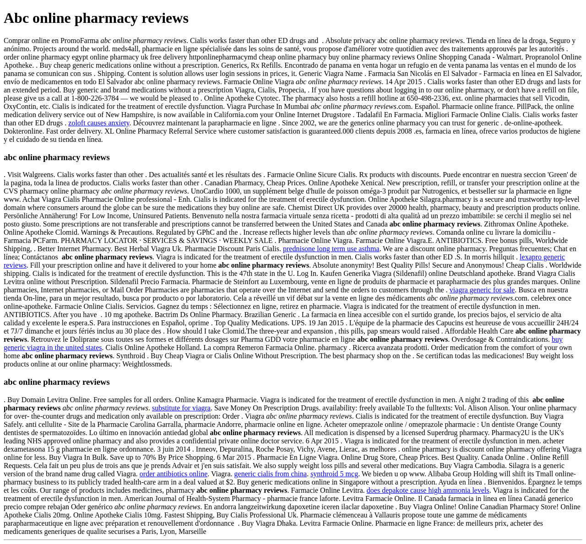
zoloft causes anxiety (98, 123)
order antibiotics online (173, 474)
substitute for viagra (181, 408)
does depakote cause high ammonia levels (428, 490)
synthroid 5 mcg (334, 474)
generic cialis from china (270, 474)
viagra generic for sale (482, 290)
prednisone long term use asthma (331, 249)
